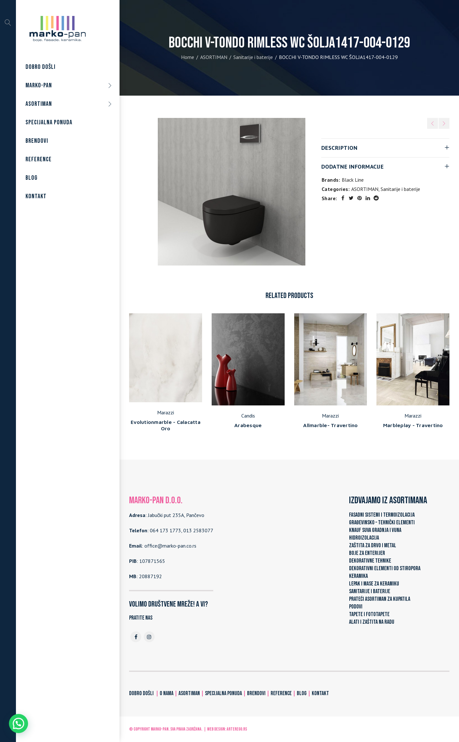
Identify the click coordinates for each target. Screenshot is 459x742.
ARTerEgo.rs (237, 729)
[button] (18, 723)
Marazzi (165, 412)
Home (187, 57)
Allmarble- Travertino (330, 425)
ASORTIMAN (213, 57)
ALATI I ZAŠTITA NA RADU (371, 622)
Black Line (353, 180)
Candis (248, 415)
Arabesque (248, 425)
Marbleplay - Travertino (413, 425)
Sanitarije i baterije (253, 57)
